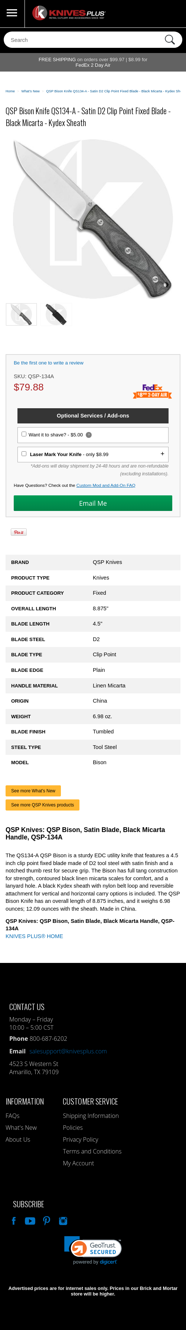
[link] (93, 1250)
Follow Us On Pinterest (46, 1219)
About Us (18, 1139)
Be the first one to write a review (49, 363)
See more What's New (33, 790)
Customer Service (90, 1101)
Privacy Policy (80, 1139)
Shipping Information (91, 1116)
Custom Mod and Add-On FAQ (106, 485)
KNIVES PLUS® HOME (34, 936)
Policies (72, 1127)
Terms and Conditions (92, 1151)
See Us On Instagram (62, 1219)
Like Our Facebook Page (13, 1219)
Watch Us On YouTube (29, 1219)
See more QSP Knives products (42, 805)
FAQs (12, 1116)
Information (25, 1101)
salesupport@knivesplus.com (68, 1051)
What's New (21, 1127)
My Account (78, 1163)
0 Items (173, 13)
